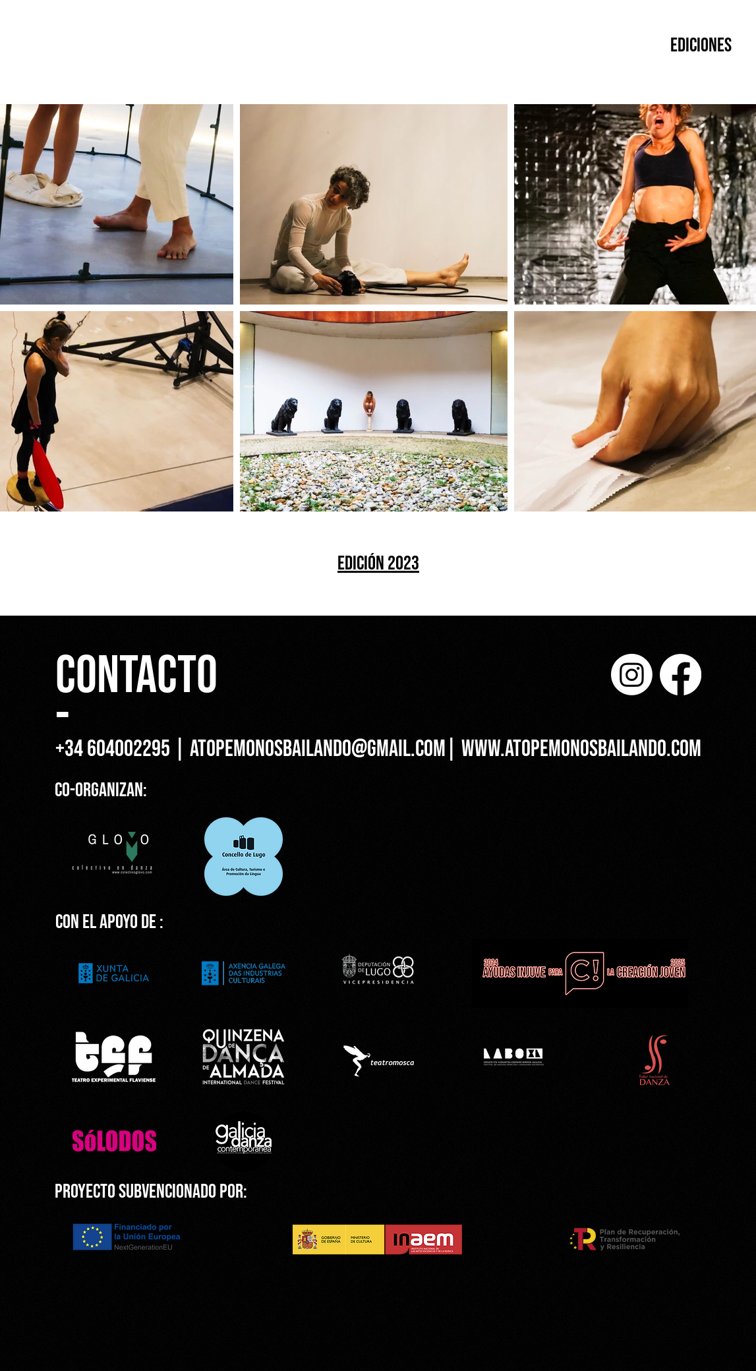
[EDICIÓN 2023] (378, 563)
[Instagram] (632, 674)
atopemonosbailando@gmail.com (318, 749)
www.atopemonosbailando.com (581, 749)
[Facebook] (680, 674)
